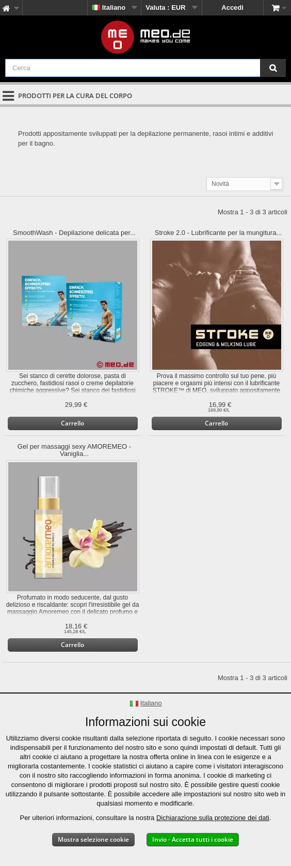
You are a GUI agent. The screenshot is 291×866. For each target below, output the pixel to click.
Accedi (232, 7)
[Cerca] (273, 68)
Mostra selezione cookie (93, 839)
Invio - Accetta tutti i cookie (192, 839)
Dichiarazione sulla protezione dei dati (212, 818)
